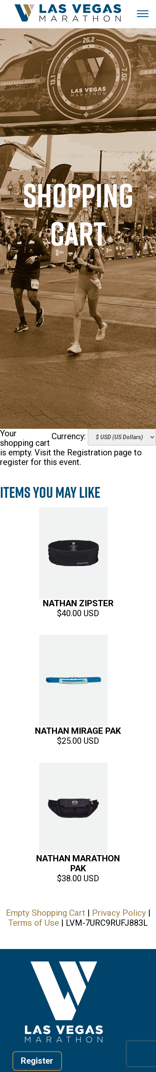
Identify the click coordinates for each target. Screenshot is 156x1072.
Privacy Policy (119, 913)
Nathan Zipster (78, 603)
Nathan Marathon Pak (78, 863)
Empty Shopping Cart (45, 913)
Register (37, 1061)
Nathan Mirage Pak (78, 731)
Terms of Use (33, 923)
